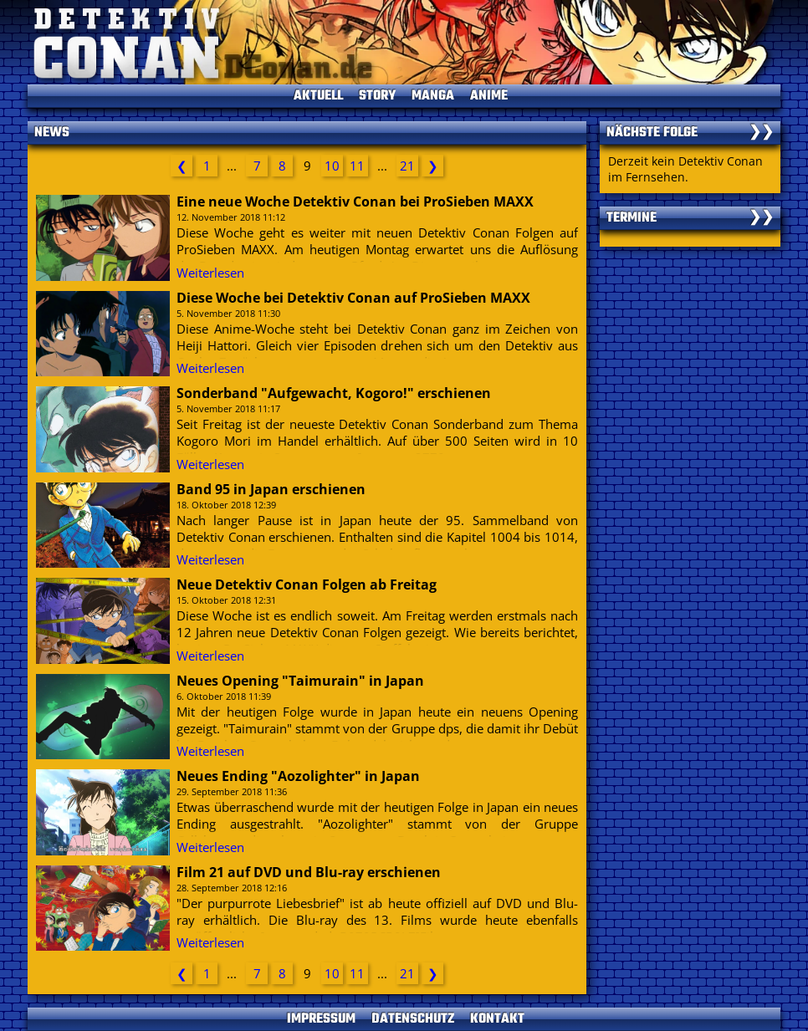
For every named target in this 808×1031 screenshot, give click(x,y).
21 (407, 165)
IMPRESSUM (321, 1019)
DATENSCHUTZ (412, 1019)
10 (332, 165)
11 (357, 165)
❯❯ (761, 133)
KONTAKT (497, 1019)
